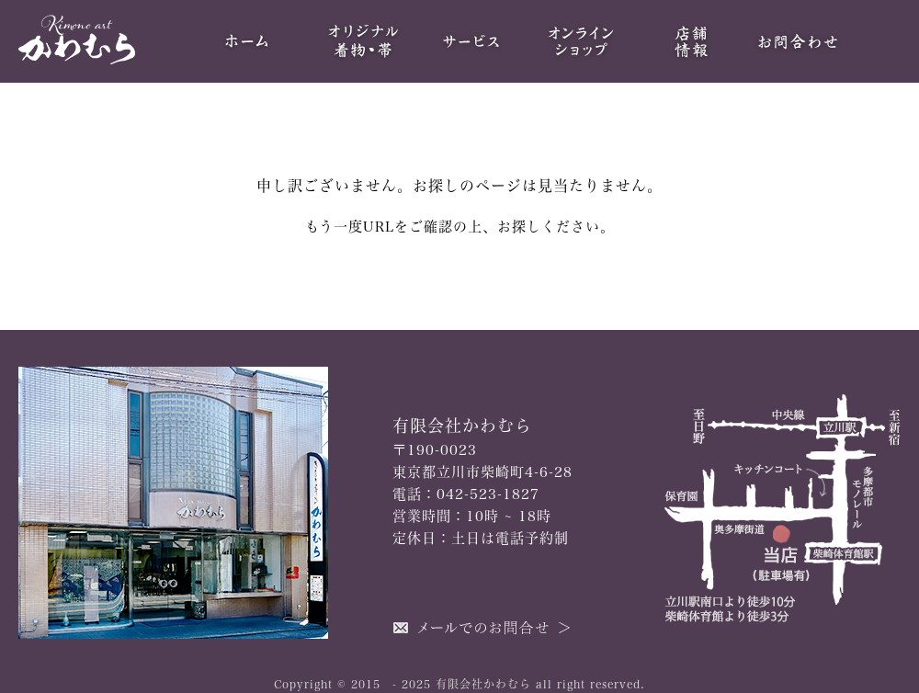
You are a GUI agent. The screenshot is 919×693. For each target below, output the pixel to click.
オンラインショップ (580, 41)
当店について (691, 41)
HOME (250, 41)
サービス (470, 41)
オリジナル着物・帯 (360, 41)
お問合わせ (801, 41)
